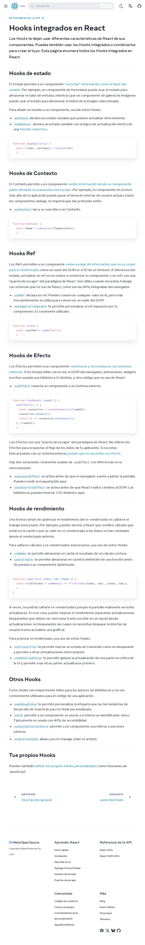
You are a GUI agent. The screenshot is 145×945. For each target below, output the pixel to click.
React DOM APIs (110, 855)
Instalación (60, 855)
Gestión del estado (65, 874)
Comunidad (63, 893)
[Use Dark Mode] (121, 6)
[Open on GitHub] (139, 6)
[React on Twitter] (108, 931)
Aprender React (66, 842)
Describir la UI (62, 862)
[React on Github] (119, 930)
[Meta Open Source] (27, 842)
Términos (105, 919)
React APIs (106, 849)
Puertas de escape (65, 880)
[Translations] (130, 6)
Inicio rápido (61, 849)
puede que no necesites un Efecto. (94, 453)
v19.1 (22, 6)
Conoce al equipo (64, 907)
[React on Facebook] (102, 930)
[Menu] (5, 6)
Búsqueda (72, 6)
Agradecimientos (64, 924)
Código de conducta (66, 901)
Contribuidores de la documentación (66, 915)
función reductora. (34, 129)
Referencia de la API (24, 17)
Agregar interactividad (67, 868)
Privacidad (106, 913)
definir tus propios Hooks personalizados (66, 766)
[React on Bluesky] (113, 931)
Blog (102, 901)
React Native (107, 907)
